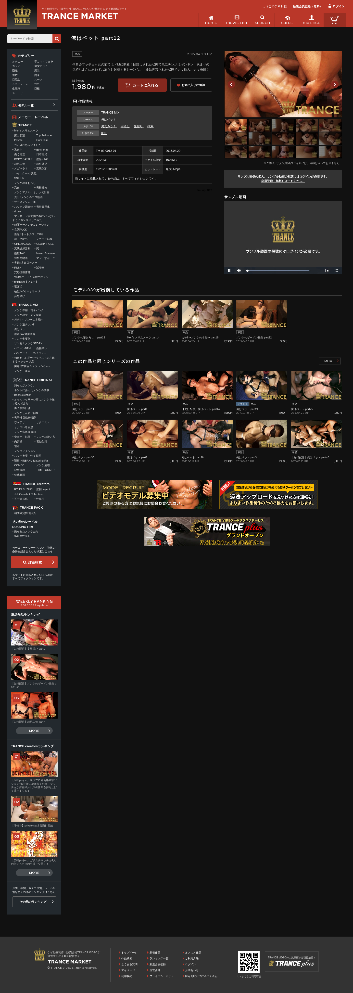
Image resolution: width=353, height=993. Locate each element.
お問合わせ (192, 970)
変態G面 (41, 168)
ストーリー (19, 92)
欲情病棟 (19, 469)
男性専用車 (43, 206)
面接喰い (41, 348)
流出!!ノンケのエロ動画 (28, 197)
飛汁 (17, 446)
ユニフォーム (20, 83)
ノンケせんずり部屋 (26, 413)
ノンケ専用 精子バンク (29, 310)
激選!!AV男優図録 (24, 334)
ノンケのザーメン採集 (27, 314)
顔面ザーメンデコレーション (31, 224)
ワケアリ (19, 422)
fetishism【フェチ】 (26, 281)
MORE (329, 361)
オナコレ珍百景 (23, 427)
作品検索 (126, 958)
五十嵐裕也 (21, 498)
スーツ (38, 79)
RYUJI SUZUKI (23, 489)
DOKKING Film (22, 527)
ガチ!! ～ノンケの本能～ (28, 319)
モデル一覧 (26, 105)
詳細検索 (35, 562)
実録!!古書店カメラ (25, 262)
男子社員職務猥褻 (25, 417)
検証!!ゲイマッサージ (27, 291)
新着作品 (155, 952)
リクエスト (43, 422)
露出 (37, 70)
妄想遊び (19, 296)
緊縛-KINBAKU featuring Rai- (31, 460)
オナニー (17, 61)
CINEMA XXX (22, 243)
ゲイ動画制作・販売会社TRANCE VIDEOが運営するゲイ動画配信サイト (85, 8)
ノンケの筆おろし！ (26, 182)
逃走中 (18, 149)
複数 (15, 75)
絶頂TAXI (19, 253)
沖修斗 (40, 498)
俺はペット (108, 119)
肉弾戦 (18, 441)
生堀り (138, 126)
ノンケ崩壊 (43, 465)
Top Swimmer (44, 135)
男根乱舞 (41, 187)
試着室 (40, 267)
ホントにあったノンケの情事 (31, 390)
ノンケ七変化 (22, 338)
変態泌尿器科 (22, 248)
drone (17, 211)
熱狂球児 (41, 163)
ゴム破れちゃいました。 (29, 144)
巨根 (37, 88)
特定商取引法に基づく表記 (201, 976)
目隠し (125, 126)
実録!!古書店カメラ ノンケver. (32, 366)
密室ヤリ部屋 (22, 436)
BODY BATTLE (23, 159)
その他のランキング (33, 901)
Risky (17, 267)
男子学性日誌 (22, 408)
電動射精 (41, 441)
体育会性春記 (22, 535)
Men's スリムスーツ (26, 130)
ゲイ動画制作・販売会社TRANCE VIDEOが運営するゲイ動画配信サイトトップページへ (80, 16)
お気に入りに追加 (193, 85)
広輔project (43, 489)
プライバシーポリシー (163, 976)
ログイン (338, 6)
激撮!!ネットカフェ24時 (28, 234)
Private (18, 140)
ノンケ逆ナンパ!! (24, 324)
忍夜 (17, 187)
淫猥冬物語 (21, 258)
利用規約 (126, 976)
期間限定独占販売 (25, 513)
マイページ (128, 970)
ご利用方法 (192, 958)
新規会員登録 (158, 964)
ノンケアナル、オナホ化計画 (31, 192)
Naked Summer (45, 253)
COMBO (19, 465)
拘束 (150, 126)
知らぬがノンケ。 (25, 385)
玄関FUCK (20, 229)
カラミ (16, 65)
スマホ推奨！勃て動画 (27, 455)
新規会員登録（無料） (307, 6)
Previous (231, 84)
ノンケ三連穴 (22, 371)
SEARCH (262, 23)
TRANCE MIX (110, 112)
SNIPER (19, 178)
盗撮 (15, 70)
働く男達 (19, 154)
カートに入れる (145, 85)
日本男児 (41, 154)
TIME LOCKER (45, 469)
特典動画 (19, 474)
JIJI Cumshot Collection (28, 494)
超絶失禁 (19, 163)
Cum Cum (42, 140)
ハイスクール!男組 (25, 173)
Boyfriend (42, 149)
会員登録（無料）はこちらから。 (283, 181)
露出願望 (19, 135)
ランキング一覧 (159, 958)
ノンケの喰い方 (45, 436)
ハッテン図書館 (23, 206)
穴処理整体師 (22, 272)
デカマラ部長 (44, 238)
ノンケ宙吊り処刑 (25, 431)
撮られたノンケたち (26, 531)
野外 (37, 83)
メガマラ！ (21, 168)
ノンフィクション (25, 451)
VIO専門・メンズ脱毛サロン (31, 276)
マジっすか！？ (45, 258)
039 (104, 133)
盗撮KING (42, 159)
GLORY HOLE (45, 243)
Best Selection (22, 394)
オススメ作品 (193, 952)
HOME (211, 23)
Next (335, 84)
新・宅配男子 (22, 238)
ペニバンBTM (22, 348)
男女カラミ (109, 126)
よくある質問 (129, 964)
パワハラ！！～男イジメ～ (30, 352)
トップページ (129, 952)
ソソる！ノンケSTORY (28, 343)
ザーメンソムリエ (25, 201)
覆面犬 (18, 286)
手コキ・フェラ (43, 61)
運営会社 (155, 970)
